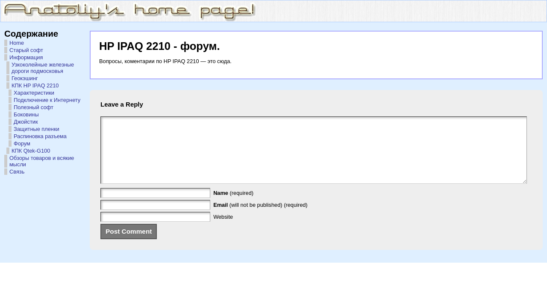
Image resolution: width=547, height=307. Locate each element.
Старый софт (26, 50)
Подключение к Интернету (47, 100)
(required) (233, 206)
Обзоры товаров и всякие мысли (41, 161)
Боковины (26, 114)
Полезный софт (33, 107)
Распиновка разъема (40, 136)
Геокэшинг (25, 78)
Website (223, 229)
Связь (16, 171)
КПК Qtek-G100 (31, 151)
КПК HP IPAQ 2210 (35, 85)
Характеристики (34, 93)
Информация (26, 57)
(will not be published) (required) (260, 217)
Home (16, 43)
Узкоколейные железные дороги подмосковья (43, 67)
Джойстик (26, 122)
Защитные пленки (36, 129)
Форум (22, 143)
